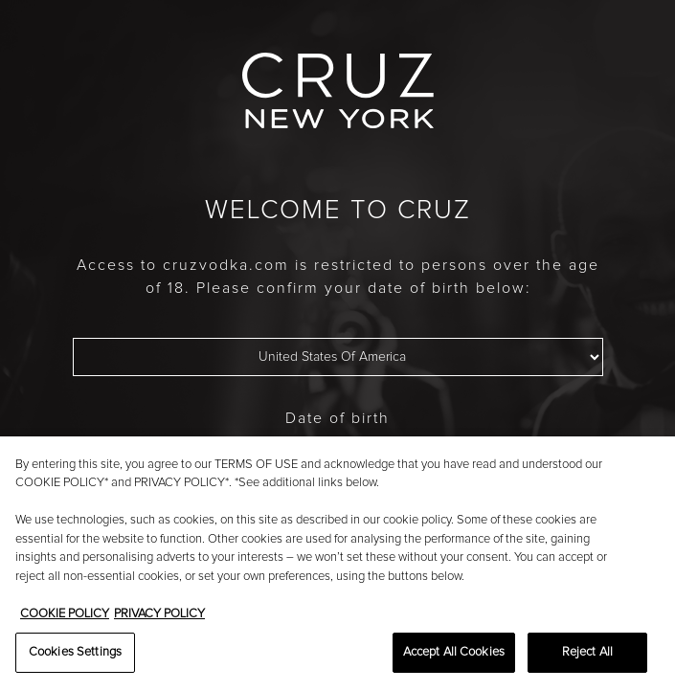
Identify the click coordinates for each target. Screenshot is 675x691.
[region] (337, 563)
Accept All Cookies (454, 652)
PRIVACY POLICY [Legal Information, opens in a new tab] (159, 614)
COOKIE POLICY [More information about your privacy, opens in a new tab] (64, 614)
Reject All (587, 652)
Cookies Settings (75, 652)
